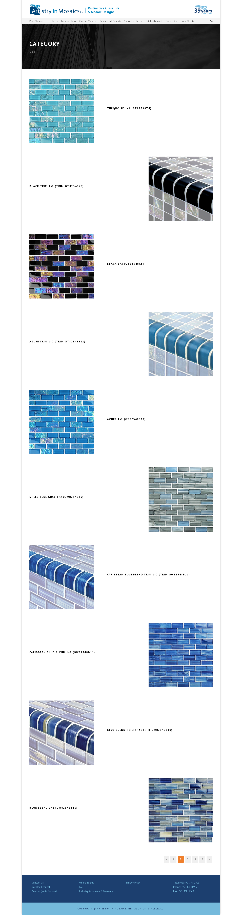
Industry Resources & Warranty (96, 891)
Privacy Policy (134, 882)
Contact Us (172, 21)
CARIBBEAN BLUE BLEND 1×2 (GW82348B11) (65, 652)
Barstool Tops (68, 21)
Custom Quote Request (45, 891)
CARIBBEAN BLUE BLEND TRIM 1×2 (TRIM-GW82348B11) (152, 574)
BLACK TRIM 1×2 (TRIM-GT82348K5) (58, 186)
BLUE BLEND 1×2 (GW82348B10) (55, 807)
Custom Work (86, 21)
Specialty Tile (132, 21)
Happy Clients (189, 21)
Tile (52, 21)
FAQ (81, 887)
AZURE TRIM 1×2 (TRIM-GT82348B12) (58, 341)
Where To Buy (87, 882)
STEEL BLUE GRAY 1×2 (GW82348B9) (58, 496)
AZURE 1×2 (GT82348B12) (127, 419)
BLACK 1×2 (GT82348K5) (126, 263)
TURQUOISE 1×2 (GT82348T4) (130, 108)
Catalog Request (155, 21)
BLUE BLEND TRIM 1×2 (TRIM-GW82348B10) (141, 729)
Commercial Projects (111, 21)
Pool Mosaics (36, 21)
